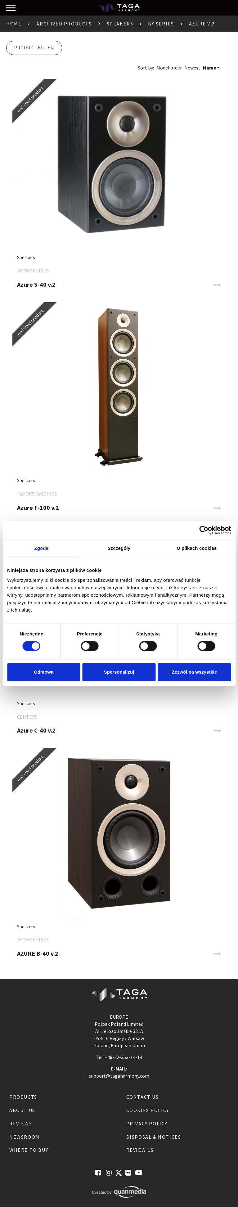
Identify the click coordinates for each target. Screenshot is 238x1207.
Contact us (142, 1097)
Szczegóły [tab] (119, 548)
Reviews (20, 1123)
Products (23, 1097)
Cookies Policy (147, 1110)
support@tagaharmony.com (119, 1076)
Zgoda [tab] (41, 548)
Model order (169, 68)
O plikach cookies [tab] (197, 548)
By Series (161, 23)
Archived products (64, 23)
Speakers (120, 23)
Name (209, 68)
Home (13, 23)
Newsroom (24, 1137)
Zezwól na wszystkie (194, 672)
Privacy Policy (147, 1123)
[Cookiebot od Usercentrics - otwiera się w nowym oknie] (204, 530)
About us (22, 1110)
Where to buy (28, 1150)
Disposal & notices (153, 1137)
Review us (140, 1150)
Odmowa (43, 672)
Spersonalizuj (119, 672)
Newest (192, 68)
